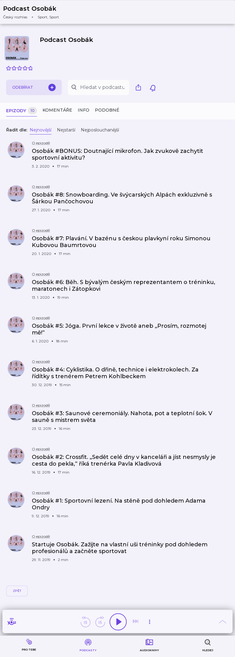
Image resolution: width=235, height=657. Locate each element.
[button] (35, 12)
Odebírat (34, 87)
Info (83, 110)
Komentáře (57, 110)
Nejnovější (40, 130)
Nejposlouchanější (100, 130)
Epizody (21, 110)
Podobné (107, 110)
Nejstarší (66, 130)
